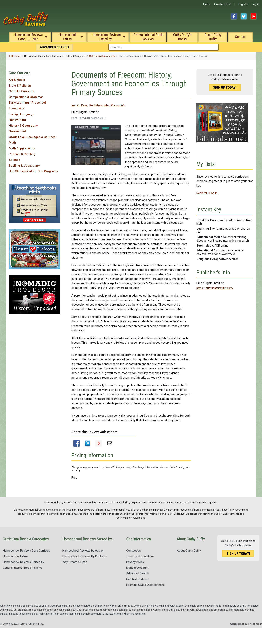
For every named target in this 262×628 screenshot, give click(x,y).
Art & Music (17, 80)
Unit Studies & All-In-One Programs (33, 171)
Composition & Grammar (26, 97)
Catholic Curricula (21, 91)
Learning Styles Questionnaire (145, 585)
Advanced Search (137, 573)
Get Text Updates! (137, 579)
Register (243, 4)
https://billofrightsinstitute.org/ (214, 287)
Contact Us (133, 550)
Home (207, 4)
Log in (255, 4)
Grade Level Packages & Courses (32, 137)
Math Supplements (22, 148)
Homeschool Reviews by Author (83, 550)
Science (14, 160)
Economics (16, 108)
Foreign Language (21, 114)
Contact (240, 37)
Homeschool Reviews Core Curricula (28, 37)
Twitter (244, 16)
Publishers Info (99, 105)
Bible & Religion (20, 85)
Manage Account (137, 567)
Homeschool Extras (67, 37)
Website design (237, 624)
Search (54, 47)
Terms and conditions (140, 556)
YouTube (253, 16)
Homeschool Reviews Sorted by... (106, 37)
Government (17, 131)
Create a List (222, 4)
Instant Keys (79, 105)
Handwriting (17, 120)
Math (12, 142)
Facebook (234, 16)
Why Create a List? (74, 562)
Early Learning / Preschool (27, 102)
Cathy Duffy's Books (182, 37)
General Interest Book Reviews (148, 37)
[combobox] (163, 47)
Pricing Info (118, 105)
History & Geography (23, 125)
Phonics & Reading (22, 154)
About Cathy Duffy (213, 37)
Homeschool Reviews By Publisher (84, 556)
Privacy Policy (135, 562)
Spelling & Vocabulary (24, 165)
